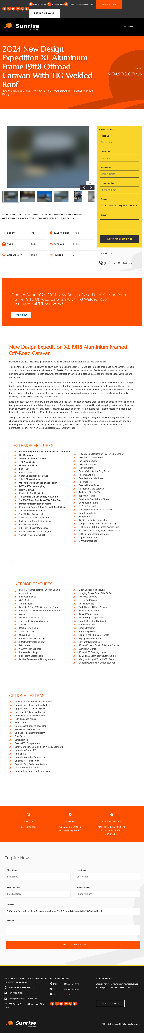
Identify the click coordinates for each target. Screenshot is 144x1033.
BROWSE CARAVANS (39, 10)
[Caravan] (119, 205)
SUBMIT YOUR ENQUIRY (119, 239)
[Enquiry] (119, 224)
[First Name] (119, 142)
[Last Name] (119, 158)
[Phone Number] (119, 189)
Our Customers (105, 1002)
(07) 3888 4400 (15, 993)
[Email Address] (119, 174)
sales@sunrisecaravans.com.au (23, 998)
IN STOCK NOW (103, 2)
